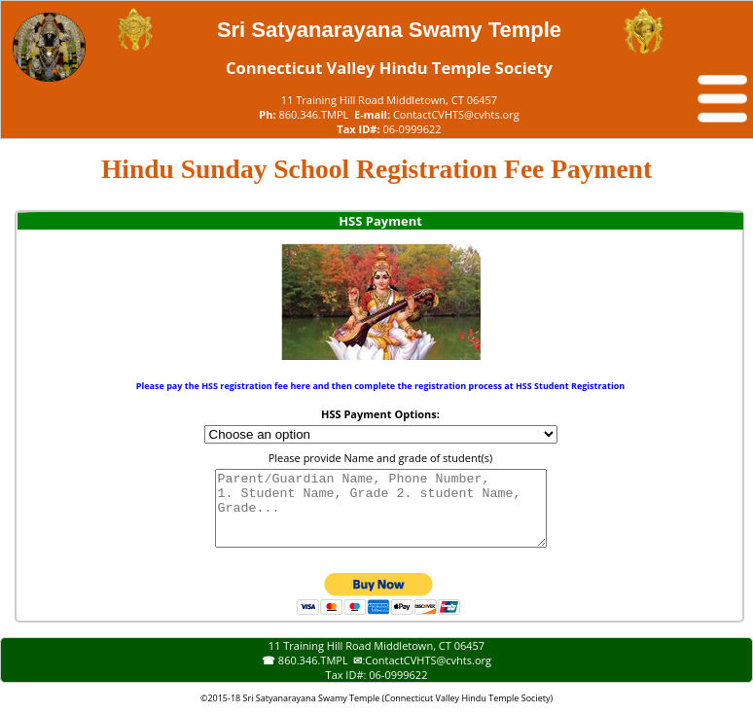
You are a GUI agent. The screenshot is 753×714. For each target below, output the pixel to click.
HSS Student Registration (570, 385)
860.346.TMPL (314, 114)
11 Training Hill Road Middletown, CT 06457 (389, 99)
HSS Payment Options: (380, 414)
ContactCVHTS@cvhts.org (456, 114)
